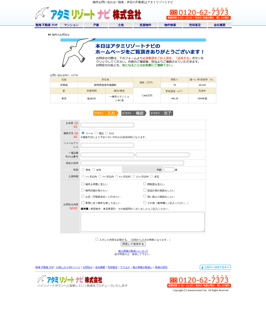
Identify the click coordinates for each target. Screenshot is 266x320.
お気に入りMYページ (68, 295)
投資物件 (145, 25)
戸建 (96, 25)
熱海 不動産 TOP (47, 25)
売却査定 (195, 25)
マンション (71, 25)
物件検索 (170, 25)
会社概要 (219, 25)
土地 (121, 25)
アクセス (125, 295)
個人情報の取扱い (143, 295)
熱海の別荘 (161, 295)
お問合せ (88, 295)
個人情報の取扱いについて (133, 279)
